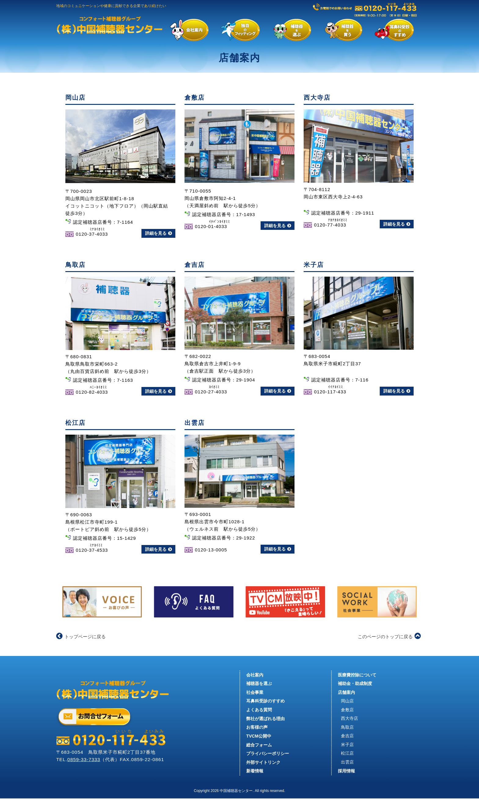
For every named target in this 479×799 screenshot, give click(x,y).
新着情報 (254, 771)
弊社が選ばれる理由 (265, 718)
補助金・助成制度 (355, 683)
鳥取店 (347, 727)
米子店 (347, 745)
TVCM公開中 (258, 736)
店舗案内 (346, 692)
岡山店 (347, 701)
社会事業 (254, 692)
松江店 (347, 754)
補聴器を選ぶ (259, 683)
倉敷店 (347, 710)
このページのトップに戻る (389, 636)
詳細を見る (158, 233)
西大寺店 (349, 718)
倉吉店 (347, 736)
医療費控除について (357, 674)
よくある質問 (259, 710)
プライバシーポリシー (267, 754)
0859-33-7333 (84, 759)
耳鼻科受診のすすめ (265, 701)
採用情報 (346, 771)
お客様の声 (257, 727)
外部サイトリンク (263, 762)
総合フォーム (259, 745)
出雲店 (347, 762)
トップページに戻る (81, 636)
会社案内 (254, 674)
